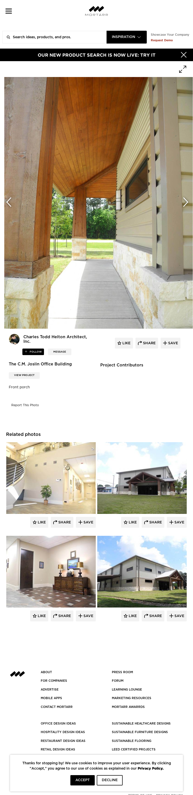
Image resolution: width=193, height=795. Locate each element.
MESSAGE (59, 352)
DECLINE (110, 780)
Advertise (50, 689)
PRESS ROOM (122, 672)
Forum (117, 680)
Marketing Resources (131, 698)
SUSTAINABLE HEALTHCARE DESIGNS (141, 723)
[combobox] (127, 37)
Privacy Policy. (151, 768)
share (149, 343)
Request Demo (162, 40)
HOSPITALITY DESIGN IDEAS (63, 732)
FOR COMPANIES (54, 680)
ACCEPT (82, 780)
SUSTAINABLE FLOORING (131, 740)
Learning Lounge (127, 689)
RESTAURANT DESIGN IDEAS (63, 740)
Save (87, 522)
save (172, 343)
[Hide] (184, 55)
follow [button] (35, 352)
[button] (9, 11)
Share (64, 522)
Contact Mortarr (57, 706)
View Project (24, 375)
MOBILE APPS (51, 698)
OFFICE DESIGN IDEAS (58, 723)
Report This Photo (25, 405)
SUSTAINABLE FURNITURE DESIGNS (140, 732)
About (46, 672)
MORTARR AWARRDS (128, 706)
